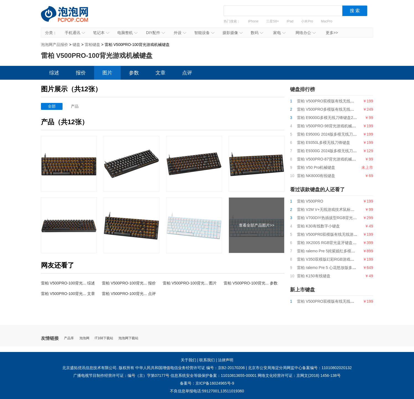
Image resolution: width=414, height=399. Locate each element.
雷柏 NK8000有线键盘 (316, 175)
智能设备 (204, 32)
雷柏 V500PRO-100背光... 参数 (251, 283)
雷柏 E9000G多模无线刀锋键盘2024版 (330, 117)
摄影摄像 (232, 32)
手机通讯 (75, 32)
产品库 (69, 338)
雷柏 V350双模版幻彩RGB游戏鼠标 (327, 259)
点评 (187, 73)
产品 (75, 106)
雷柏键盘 (92, 44)
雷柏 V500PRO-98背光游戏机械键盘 (328, 126)
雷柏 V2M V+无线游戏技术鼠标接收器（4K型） (338, 209)
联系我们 (207, 360)
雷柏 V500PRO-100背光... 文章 (68, 293)
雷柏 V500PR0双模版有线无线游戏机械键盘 (335, 234)
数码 (257, 32)
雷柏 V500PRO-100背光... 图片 (190, 283)
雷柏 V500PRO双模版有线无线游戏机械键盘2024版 (341, 101)
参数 (134, 73)
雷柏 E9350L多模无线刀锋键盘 (323, 142)
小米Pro (307, 21)
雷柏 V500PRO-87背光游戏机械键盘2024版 (334, 159)
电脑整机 (127, 32)
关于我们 (188, 360)
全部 (52, 106)
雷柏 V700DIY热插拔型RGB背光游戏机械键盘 (336, 218)
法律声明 (225, 360)
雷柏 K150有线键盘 (313, 276)
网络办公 (306, 32)
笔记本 (101, 32)
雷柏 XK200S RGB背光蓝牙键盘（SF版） (333, 242)
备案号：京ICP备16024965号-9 (207, 383)
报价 (81, 73)
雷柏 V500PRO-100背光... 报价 (129, 283)
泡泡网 (84, 338)
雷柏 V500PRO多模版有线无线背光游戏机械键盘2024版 (345, 109)
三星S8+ (272, 21)
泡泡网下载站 (128, 338)
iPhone (253, 21)
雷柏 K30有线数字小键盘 (318, 226)
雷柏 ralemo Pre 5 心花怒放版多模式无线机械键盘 (340, 267)
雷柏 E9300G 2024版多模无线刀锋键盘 (330, 151)
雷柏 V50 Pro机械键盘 (316, 167)
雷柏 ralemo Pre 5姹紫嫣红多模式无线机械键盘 (337, 251)
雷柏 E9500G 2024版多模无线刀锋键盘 (330, 134)
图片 (107, 73)
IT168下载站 (104, 338)
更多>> (332, 32)
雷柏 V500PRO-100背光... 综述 (68, 283)
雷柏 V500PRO (310, 201)
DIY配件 (155, 32)
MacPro (326, 21)
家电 (279, 32)
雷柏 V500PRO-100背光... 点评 (129, 293)
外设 (180, 32)
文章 (160, 73)
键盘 (76, 44)
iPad (290, 21)
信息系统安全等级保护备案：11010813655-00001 (213, 375)
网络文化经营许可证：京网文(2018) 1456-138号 (299, 375)
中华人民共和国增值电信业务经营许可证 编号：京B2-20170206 (190, 368)
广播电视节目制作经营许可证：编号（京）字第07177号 (121, 375)
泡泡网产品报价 (70, 18)
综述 (54, 73)
